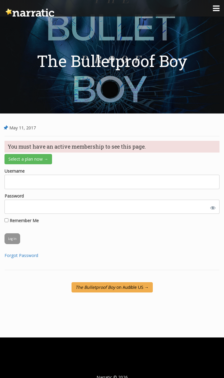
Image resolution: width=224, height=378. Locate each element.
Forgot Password (21, 255)
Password (14, 196)
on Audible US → (112, 287)
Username (15, 171)
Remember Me (22, 220)
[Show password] (211, 207)
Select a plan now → (28, 159)
